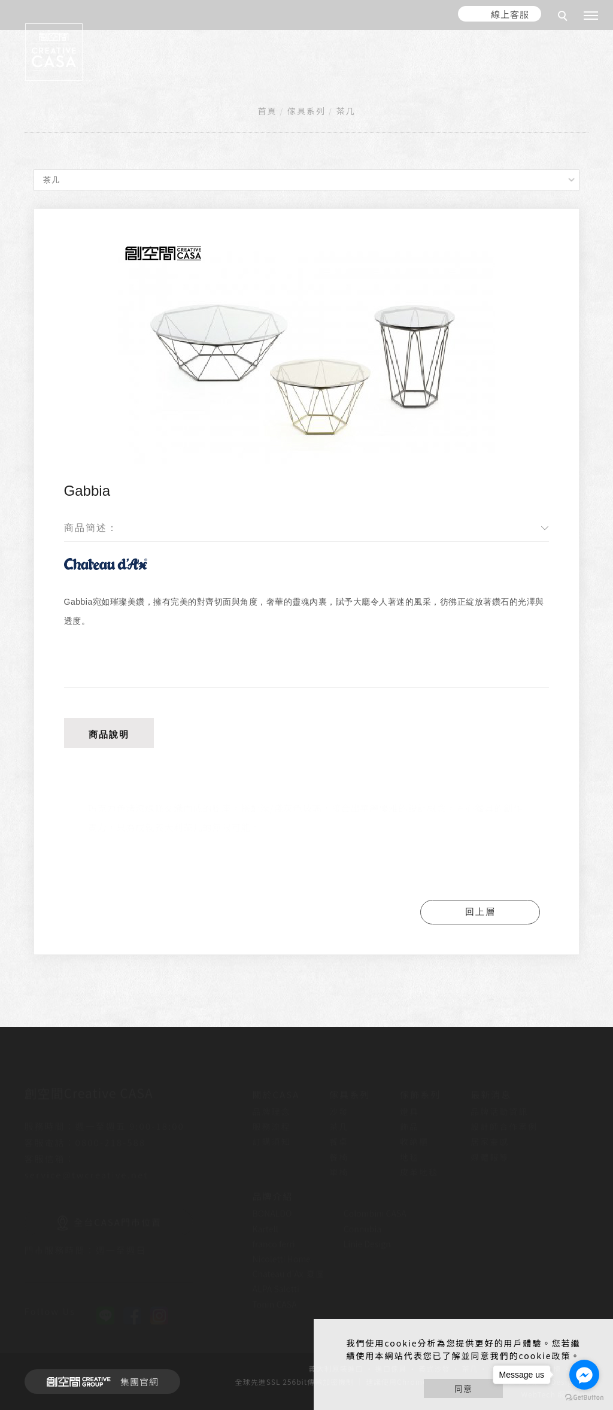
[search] (564, 17)
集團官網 (99, 1382)
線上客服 (510, 14)
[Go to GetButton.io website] (584, 1398)
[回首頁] (54, 52)
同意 (463, 1388)
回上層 (480, 911)
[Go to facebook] (584, 1375)
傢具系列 (306, 111)
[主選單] (591, 16)
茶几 (345, 111)
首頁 (267, 111)
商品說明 (109, 734)
